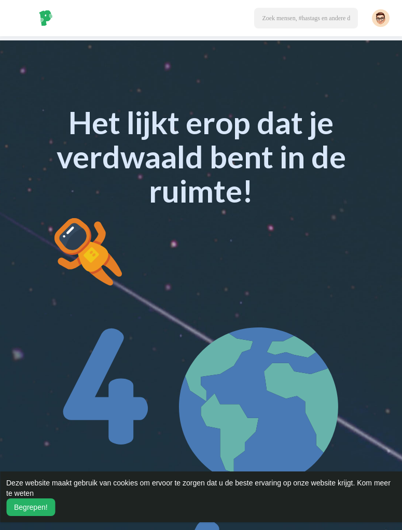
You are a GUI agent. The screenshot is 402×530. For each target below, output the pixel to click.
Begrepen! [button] (31, 507)
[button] (306, 18)
